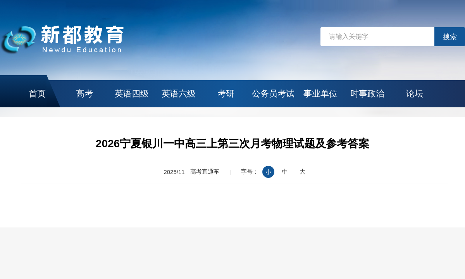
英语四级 (132, 93)
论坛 (414, 93)
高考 (84, 93)
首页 (37, 93)
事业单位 (320, 93)
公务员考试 (273, 93)
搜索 (450, 37)
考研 (225, 93)
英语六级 (179, 93)
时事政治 (367, 93)
